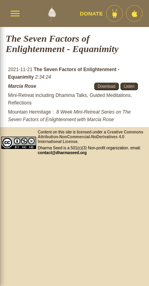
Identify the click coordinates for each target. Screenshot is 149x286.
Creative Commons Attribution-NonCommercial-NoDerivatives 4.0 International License (90, 137)
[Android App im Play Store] (114, 13)
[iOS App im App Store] (134, 13)
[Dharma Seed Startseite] (52, 13)
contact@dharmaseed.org (62, 153)
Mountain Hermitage (29, 112)
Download (106, 86)
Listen (129, 86)
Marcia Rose (22, 86)
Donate (91, 14)
